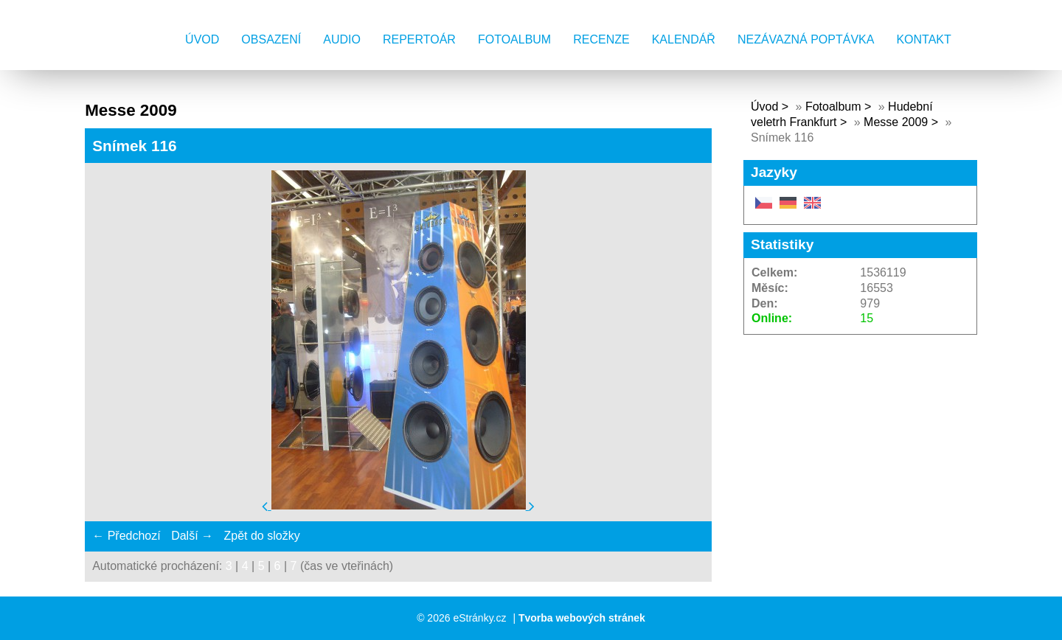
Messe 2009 (896, 122)
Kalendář (683, 39)
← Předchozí (126, 535)
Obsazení (271, 39)
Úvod (202, 39)
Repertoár (419, 39)
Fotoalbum (514, 39)
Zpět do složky (261, 535)
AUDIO (342, 39)
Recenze (601, 39)
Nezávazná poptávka (806, 39)
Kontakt (923, 39)
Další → (192, 535)
